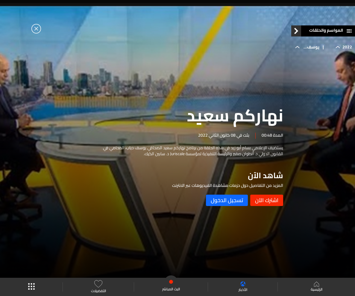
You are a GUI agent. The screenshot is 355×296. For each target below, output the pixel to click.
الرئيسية (316, 287)
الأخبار (243, 286)
